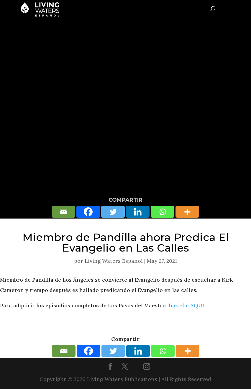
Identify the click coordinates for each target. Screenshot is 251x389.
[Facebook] (88, 212)
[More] (187, 212)
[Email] (63, 212)
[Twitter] (113, 212)
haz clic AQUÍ (186, 305)
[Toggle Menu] (244, 7)
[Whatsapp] (162, 212)
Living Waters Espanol (114, 260)
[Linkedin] (138, 212)
